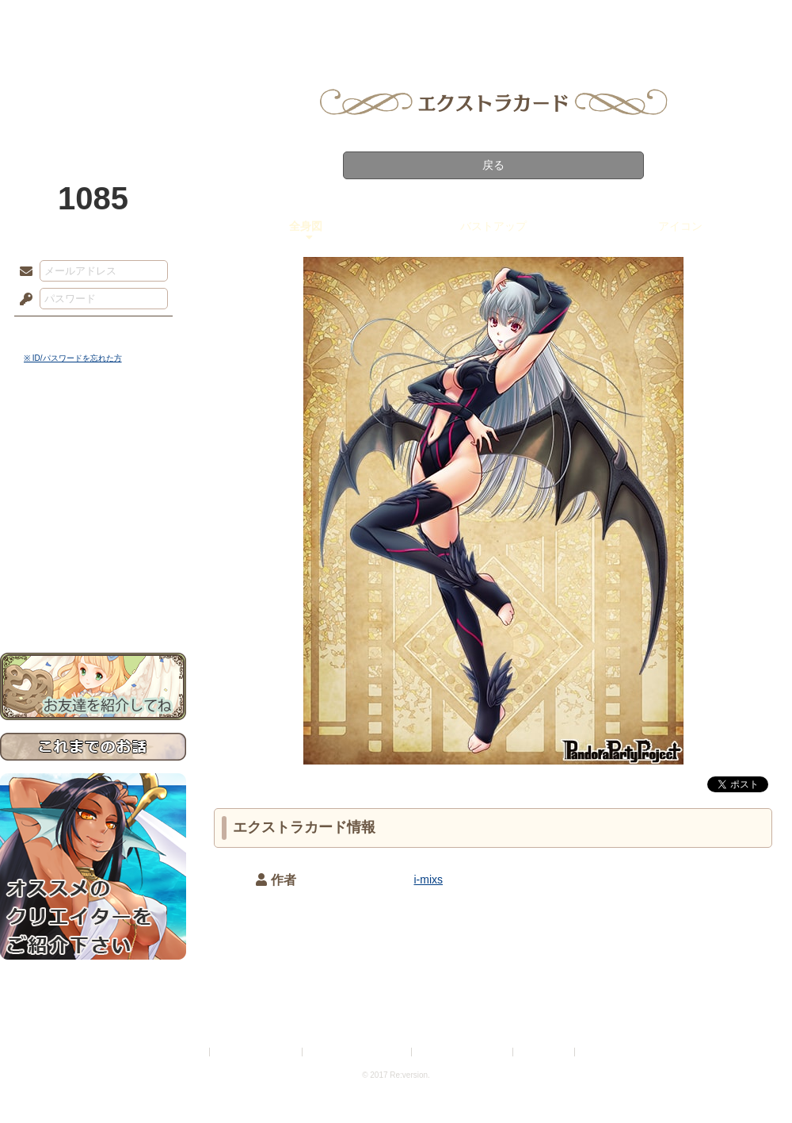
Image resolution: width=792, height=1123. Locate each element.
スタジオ (508, 20)
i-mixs (429, 879)
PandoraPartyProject (93, 87)
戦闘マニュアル (93, 552)
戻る (493, 165)
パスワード (22, 300)
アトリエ (396, 20)
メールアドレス (22, 272)
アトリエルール (93, 532)
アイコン (680, 226)
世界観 (93, 433)
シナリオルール (93, 512)
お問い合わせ (93, 603)
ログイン (55, 332)
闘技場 (734, 20)
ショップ (621, 20)
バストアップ (493, 226)
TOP (57, 20)
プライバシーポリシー (256, 1052)
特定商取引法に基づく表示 (358, 1052)
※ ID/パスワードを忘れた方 (73, 358)
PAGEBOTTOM (752, 1079)
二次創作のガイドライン (463, 1052)
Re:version (602, 1052)
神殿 (171, 20)
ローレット (283, 20)
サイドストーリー (93, 460)
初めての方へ (93, 575)
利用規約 (188, 1052)
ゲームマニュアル (93, 488)
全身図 (305, 226)
